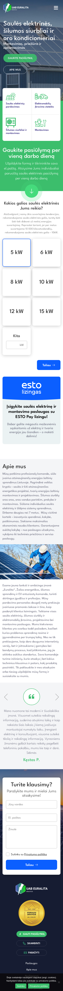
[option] (31, 50)
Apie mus (15, 70)
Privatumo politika (35, 854)
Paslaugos (31, 963)
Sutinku (21, 986)
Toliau (49, 365)
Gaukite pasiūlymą (20, 59)
